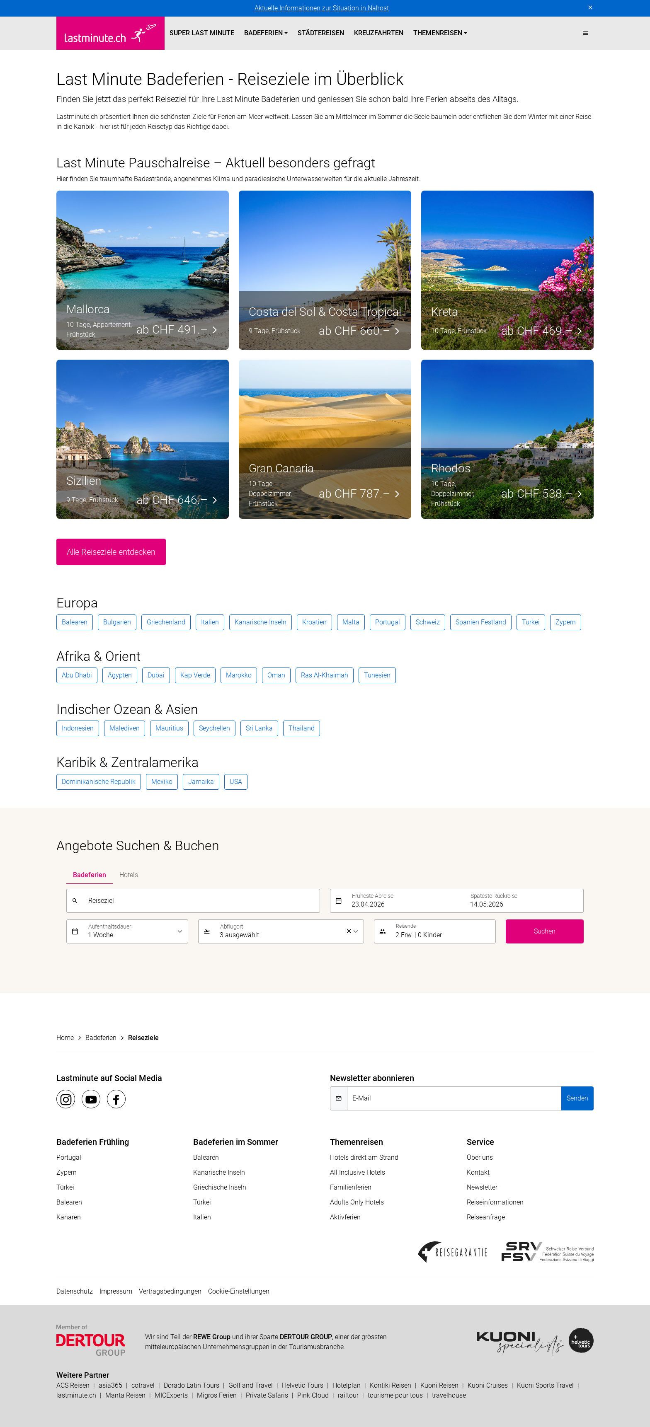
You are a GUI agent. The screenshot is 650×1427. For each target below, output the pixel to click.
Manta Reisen (125, 1395)
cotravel (143, 1385)
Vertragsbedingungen (170, 1291)
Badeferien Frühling (92, 1142)
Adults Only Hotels (357, 1202)
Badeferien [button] (263, 33)
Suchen (544, 931)
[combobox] (201, 901)
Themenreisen (356, 1142)
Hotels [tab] (128, 875)
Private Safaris (267, 1395)
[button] (585, 33)
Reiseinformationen (495, 1202)
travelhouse (449, 1395)
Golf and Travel (250, 1385)
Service (480, 1142)
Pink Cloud (313, 1395)
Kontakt (478, 1172)
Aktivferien (345, 1217)
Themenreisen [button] (437, 33)
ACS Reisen (73, 1385)
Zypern (66, 1172)
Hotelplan (346, 1385)
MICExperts (171, 1395)
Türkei (65, 1187)
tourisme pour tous (395, 1395)
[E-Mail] (454, 1098)
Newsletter (482, 1187)
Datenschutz (74, 1291)
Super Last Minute (202, 33)
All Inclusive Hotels (357, 1172)
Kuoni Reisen (439, 1385)
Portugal (68, 1157)
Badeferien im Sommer (235, 1142)
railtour (348, 1395)
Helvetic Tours (302, 1385)
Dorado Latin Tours (191, 1385)
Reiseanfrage (486, 1217)
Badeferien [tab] (89, 875)
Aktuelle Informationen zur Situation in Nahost (322, 8)
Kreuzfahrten (378, 33)
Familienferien (350, 1187)
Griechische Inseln (219, 1187)
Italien (202, 1217)
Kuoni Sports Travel (545, 1385)
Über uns (480, 1157)
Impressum (115, 1291)
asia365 (110, 1385)
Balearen (69, 1202)
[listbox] (135, 931)
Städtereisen (321, 33)
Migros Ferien (217, 1395)
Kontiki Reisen (390, 1385)
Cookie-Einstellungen (238, 1291)
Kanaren (68, 1217)
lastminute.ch (76, 1395)
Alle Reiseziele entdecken (111, 552)
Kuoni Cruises (488, 1385)
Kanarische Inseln (219, 1172)
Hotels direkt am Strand (364, 1157)
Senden (577, 1098)
